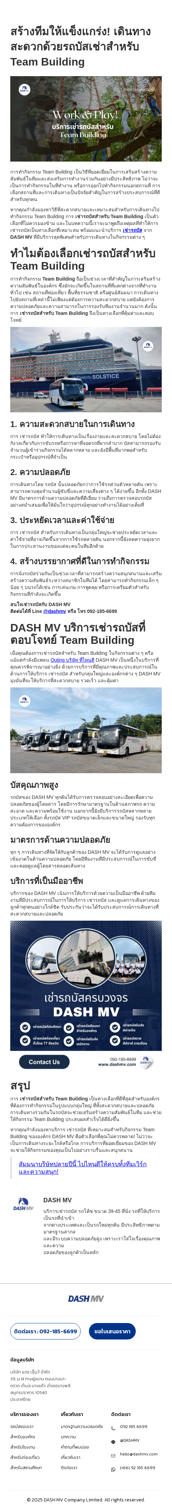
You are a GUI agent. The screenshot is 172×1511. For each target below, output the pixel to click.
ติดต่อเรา (69, 1468)
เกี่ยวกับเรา (70, 1457)
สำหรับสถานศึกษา (26, 1468)
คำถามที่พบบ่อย (75, 1447)
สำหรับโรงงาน (22, 1447)
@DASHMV (130, 1440)
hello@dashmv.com (139, 1454)
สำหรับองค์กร (22, 1437)
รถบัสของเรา (22, 1427)
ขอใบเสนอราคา (112, 1331)
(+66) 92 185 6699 (137, 1468)
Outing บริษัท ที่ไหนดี (72, 660)
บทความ (68, 1437)
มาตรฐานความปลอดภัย (82, 1427)
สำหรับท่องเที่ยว (25, 1457)
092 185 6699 (133, 1427)
